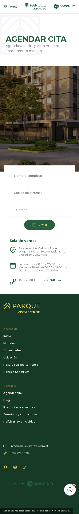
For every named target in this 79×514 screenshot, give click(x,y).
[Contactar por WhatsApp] (70, 490)
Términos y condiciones (20, 414)
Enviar (39, 225)
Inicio (7, 336)
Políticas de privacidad (19, 421)
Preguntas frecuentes (19, 407)
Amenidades (12, 350)
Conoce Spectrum (16, 371)
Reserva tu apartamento (20, 364)
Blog (6, 400)
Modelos (9, 343)
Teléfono (20, 210)
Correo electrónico (28, 193)
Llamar (52, 280)
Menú (10, 7)
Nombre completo (28, 176)
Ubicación (10, 357)
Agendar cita (12, 393)
